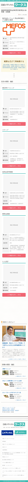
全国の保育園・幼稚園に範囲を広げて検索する (14, 64)
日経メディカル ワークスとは (8, 438)
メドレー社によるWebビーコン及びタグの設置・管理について (14, 472)
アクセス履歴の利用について (8, 462)
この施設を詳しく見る (14, 53)
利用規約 (4, 441)
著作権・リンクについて (7, 465)
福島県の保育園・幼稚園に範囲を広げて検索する (14, 66)
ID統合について (5, 456)
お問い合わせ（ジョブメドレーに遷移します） (11, 468)
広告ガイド (4, 447)
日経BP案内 (4, 449)
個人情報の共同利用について (8, 459)
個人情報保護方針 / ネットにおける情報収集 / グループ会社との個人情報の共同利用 (13, 453)
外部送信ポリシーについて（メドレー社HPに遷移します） (13, 476)
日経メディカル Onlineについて (8, 444)
